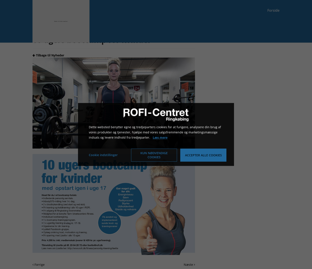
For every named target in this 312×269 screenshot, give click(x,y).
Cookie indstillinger (103, 155)
